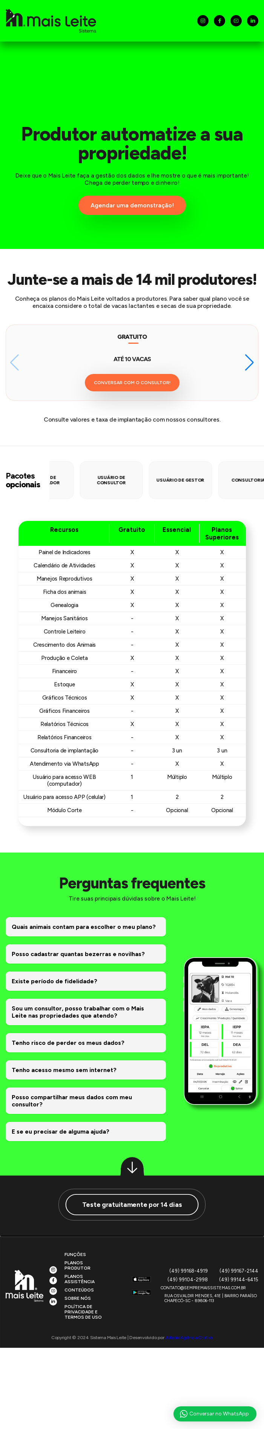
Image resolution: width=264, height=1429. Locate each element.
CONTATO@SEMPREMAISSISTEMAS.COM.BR (203, 1287)
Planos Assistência (79, 1279)
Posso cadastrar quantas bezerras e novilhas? (78, 954)
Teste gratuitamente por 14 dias (132, 1204)
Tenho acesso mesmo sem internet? (64, 1070)
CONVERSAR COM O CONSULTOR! (132, 382)
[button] (249, 362)
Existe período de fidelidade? (54, 981)
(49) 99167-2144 (238, 1271)
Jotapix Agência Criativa (189, 1337)
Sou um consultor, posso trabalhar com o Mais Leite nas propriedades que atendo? (78, 1012)
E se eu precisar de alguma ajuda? (60, 1131)
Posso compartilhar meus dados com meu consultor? (72, 1101)
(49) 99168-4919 (188, 1271)
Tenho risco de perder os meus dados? (68, 1042)
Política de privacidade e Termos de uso (83, 1312)
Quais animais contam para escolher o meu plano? (84, 926)
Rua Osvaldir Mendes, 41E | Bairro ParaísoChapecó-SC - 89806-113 (210, 1298)
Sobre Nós (77, 1298)
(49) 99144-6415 (238, 1279)
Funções (75, 1254)
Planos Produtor (77, 1265)
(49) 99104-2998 (187, 1279)
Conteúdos (79, 1290)
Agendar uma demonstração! (132, 205)
